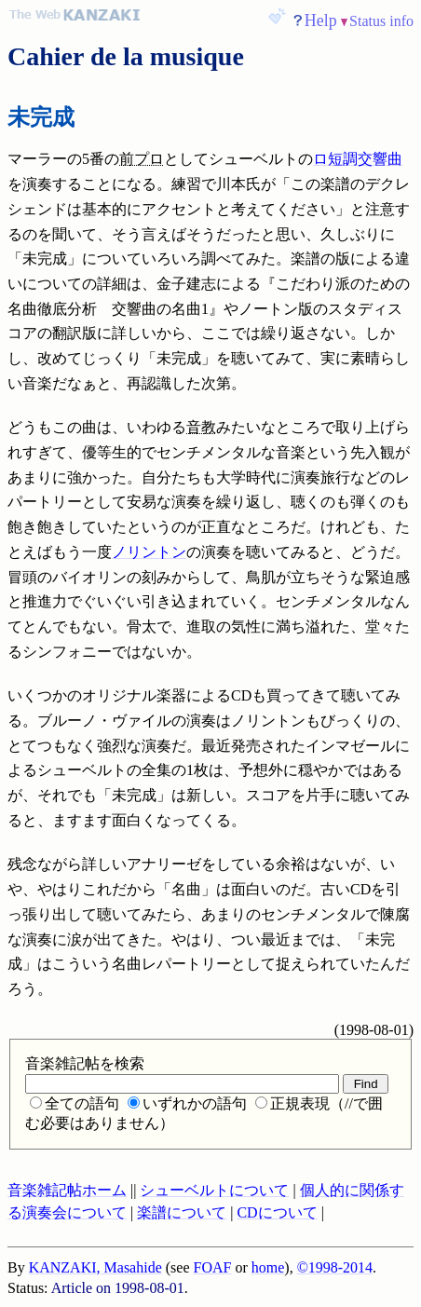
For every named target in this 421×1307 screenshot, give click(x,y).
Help (321, 20)
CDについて (277, 1212)
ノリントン (149, 552)
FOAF (213, 1267)
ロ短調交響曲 (357, 159)
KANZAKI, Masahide (95, 1267)
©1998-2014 (335, 1267)
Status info (381, 21)
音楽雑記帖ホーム (67, 1190)
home (268, 1267)
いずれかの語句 (187, 1103)
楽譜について (181, 1212)
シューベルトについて (214, 1190)
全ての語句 (74, 1103)
